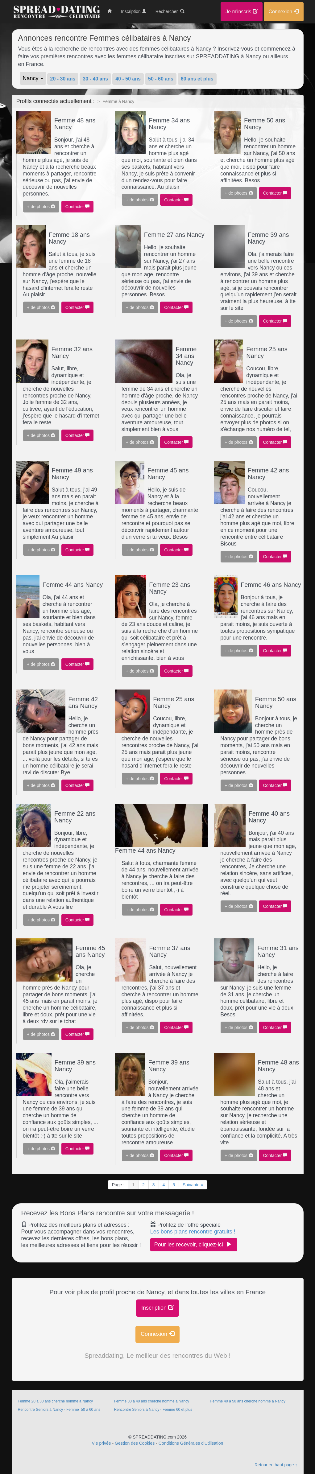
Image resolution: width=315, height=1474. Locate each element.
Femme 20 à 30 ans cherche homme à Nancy (55, 1401)
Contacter (77, 206)
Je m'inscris (242, 11)
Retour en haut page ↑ (276, 1464)
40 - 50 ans (128, 78)
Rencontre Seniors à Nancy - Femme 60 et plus (153, 1409)
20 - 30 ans (63, 78)
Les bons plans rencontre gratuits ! (192, 1232)
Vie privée (101, 1443)
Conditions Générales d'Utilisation (191, 1443)
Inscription (157, 1307)
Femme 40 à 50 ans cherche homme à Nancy (247, 1401)
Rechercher (169, 11)
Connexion (157, 1334)
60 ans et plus (197, 78)
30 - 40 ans (95, 78)
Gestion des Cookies (135, 1443)
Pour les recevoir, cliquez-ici (193, 1244)
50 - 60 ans (160, 78)
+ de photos (41, 206)
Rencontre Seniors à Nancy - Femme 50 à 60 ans (59, 1409)
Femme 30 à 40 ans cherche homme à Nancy (151, 1401)
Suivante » (193, 1184)
